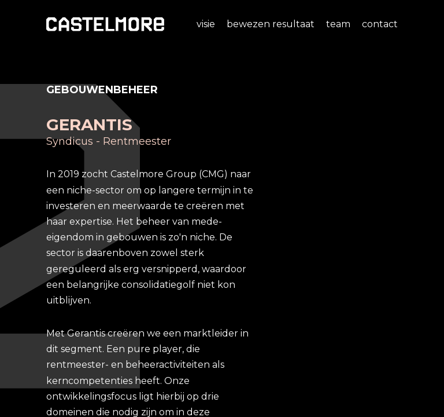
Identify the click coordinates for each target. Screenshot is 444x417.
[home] (105, 24)
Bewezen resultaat (270, 24)
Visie (206, 24)
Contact (380, 24)
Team (338, 24)
